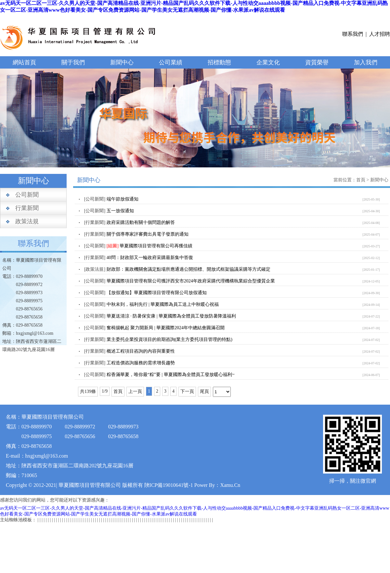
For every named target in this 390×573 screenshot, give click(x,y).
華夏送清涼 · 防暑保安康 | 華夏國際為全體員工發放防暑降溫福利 (171, 316)
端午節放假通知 (122, 199)
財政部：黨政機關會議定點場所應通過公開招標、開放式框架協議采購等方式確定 (188, 269)
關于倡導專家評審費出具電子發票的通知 (147, 234)
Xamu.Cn (230, 485)
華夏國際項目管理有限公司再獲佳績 (156, 245)
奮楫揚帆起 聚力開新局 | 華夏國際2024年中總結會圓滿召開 (166, 327)
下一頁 (187, 391)
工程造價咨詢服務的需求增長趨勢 (141, 362)
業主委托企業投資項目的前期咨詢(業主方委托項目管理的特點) (169, 339)
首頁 (360, 179)
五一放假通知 (120, 210)
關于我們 (73, 62)
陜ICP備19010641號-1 (168, 485)
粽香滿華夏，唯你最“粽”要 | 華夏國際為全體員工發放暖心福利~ (171, 374)
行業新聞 (27, 208)
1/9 (105, 391)
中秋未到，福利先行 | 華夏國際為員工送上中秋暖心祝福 (163, 304)
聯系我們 (352, 34)
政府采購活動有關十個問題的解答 (141, 222)
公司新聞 (27, 194)
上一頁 (135, 391)
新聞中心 (122, 62)
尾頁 (204, 391)
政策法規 (27, 221)
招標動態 (219, 62)
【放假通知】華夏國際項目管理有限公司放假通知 (157, 292)
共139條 (88, 391)
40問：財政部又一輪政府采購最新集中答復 (150, 257)
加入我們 (365, 62)
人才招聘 (379, 34)
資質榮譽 (317, 62)
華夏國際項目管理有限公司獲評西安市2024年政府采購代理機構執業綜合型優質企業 (191, 281)
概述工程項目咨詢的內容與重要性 (141, 351)
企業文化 (268, 62)
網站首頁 (24, 62)
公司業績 (170, 62)
